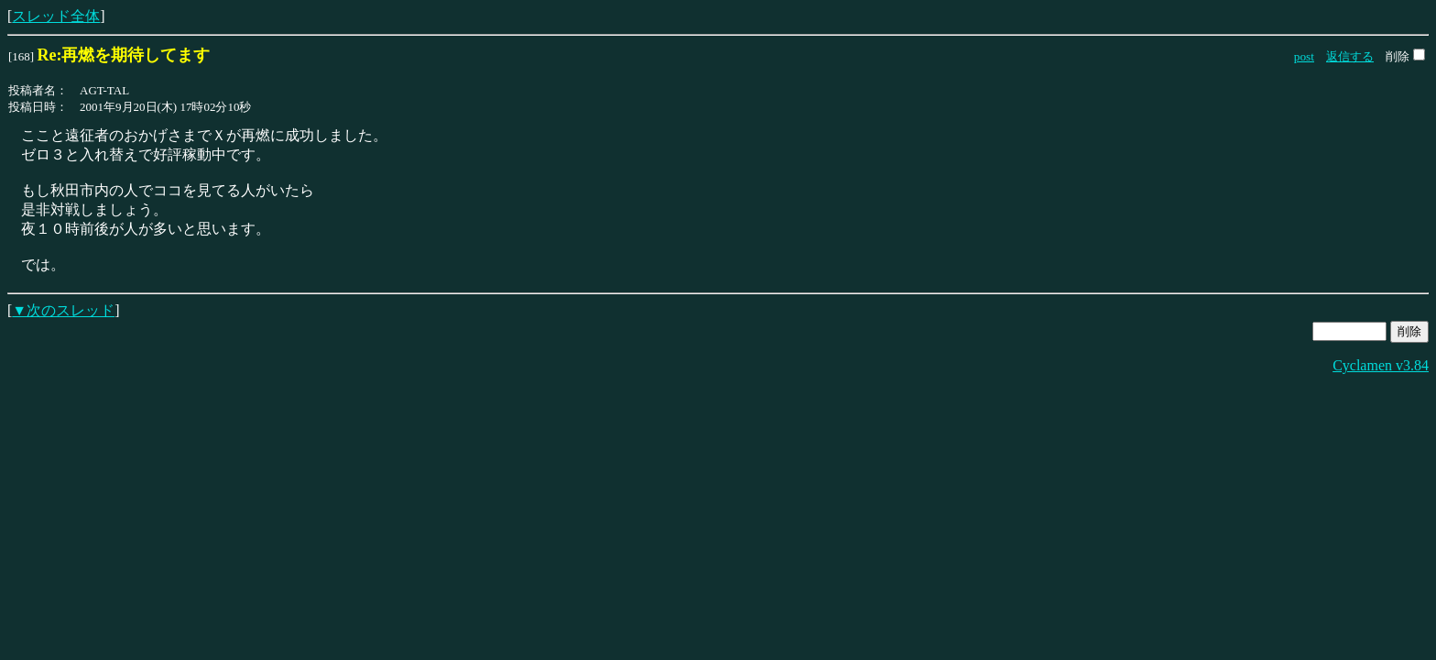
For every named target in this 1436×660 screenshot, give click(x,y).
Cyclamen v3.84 (1381, 365)
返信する (1350, 56)
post (1304, 56)
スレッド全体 (56, 16)
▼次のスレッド (63, 310)
